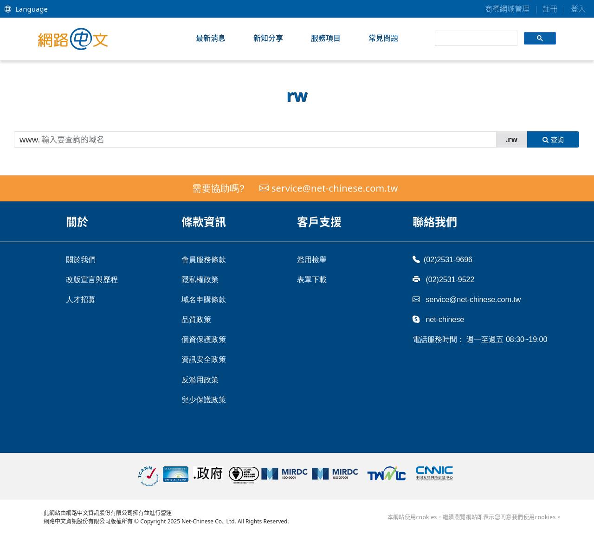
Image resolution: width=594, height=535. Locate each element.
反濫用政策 (200, 380)
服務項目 (326, 38)
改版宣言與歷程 (92, 280)
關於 (77, 221)
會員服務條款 (203, 260)
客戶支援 (319, 221)
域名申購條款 (203, 299)
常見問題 (383, 38)
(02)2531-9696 (442, 259)
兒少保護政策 (203, 400)
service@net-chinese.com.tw (334, 188)
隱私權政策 (200, 280)
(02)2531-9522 (443, 279)
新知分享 (268, 38)
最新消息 (211, 38)
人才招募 (81, 299)
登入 (578, 9)
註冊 (549, 9)
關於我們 (81, 260)
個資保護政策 (203, 339)
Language (26, 8)
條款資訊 (203, 221)
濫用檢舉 (312, 260)
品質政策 (196, 319)
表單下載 (312, 280)
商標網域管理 (507, 9)
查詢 (553, 139)
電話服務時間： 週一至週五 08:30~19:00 (480, 339)
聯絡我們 (435, 221)
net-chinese (438, 319)
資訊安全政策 (203, 359)
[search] (475, 38)
